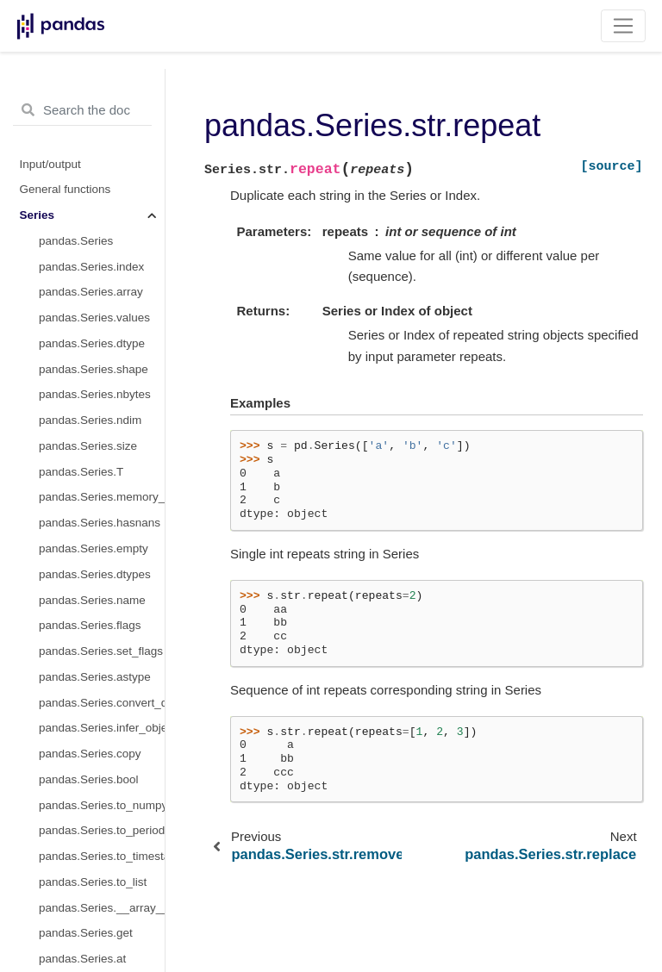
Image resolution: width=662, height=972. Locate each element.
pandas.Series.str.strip (96, 526)
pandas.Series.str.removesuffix (102, 193)
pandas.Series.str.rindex (101, 296)
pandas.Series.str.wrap (98, 655)
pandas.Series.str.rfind (96, 270)
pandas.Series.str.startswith (102, 501)
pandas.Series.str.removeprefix (102, 167)
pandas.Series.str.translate (102, 603)
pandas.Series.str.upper (100, 629)
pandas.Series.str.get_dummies (102, 937)
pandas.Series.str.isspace (102, 783)
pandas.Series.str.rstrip (98, 373)
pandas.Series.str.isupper (102, 834)
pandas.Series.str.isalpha (102, 732)
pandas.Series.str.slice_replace (102, 424)
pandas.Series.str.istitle (99, 860)
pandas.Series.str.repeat (102, 219)
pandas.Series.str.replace (102, 245)
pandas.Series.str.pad (95, 116)
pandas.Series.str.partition (102, 142)
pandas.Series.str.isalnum (102, 706)
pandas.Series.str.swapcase (102, 552)
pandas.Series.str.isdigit (100, 757)
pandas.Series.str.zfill (94, 681)
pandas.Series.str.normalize (102, 90)
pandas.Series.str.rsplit (98, 476)
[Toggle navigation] (623, 25)
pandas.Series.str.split (96, 450)
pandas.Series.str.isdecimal (102, 912)
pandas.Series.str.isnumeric (102, 886)
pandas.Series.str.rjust (96, 321)
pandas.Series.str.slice (97, 398)
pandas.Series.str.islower (102, 809)
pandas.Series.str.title (94, 578)
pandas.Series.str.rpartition (102, 347)
